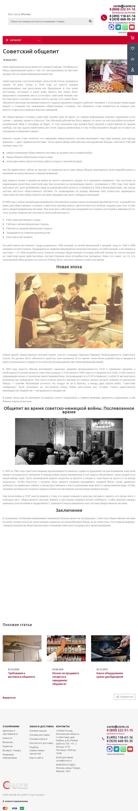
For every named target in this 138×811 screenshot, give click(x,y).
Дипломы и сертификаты (10, 732)
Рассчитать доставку (41, 743)
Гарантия (8, 746)
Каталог (15, 40)
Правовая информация (10, 756)
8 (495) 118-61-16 (122, 16)
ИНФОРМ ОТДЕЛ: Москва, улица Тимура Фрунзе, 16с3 (68, 767)
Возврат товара (12, 750)
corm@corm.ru (124, 6)
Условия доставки (39, 735)
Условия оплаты (38, 739)
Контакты (63, 726)
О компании (11, 726)
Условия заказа (38, 730)
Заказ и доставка (41, 726)
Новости (7, 738)
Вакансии (8, 742)
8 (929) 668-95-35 (122, 19)
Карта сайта (36, 757)
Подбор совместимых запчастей (37, 750)
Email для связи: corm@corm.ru (64, 759)
